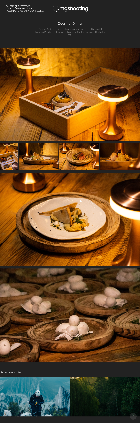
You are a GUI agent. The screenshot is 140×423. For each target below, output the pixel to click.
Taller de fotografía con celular (25, 10)
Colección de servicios (19, 8)
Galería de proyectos (18, 6)
